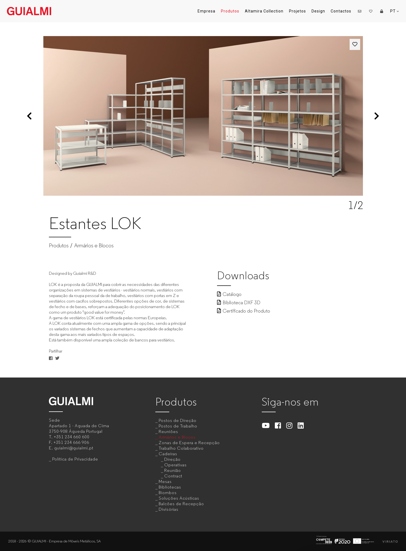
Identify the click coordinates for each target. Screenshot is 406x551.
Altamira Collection (264, 11)
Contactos (341, 11)
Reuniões (168, 431)
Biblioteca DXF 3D (238, 302)
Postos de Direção (177, 420)
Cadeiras (168, 453)
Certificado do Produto (243, 311)
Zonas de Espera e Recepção (189, 442)
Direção (172, 459)
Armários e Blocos (94, 245)
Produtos (230, 11)
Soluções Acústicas (179, 498)
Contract (173, 476)
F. (69, 442)
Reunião (172, 470)
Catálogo (229, 294)
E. (71, 448)
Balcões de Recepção (181, 503)
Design (318, 11)
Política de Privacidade (75, 459)
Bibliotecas (170, 487)
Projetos (297, 11)
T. (69, 436)
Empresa (206, 11)
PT (394, 11)
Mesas (165, 481)
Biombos (168, 492)
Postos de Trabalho (178, 426)
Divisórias (168, 509)
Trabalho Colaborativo (181, 448)
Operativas (175, 464)
